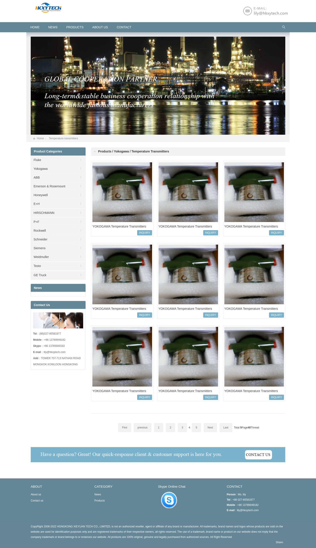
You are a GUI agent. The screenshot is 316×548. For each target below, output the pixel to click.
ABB (37, 177)
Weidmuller (41, 257)
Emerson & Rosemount (49, 186)
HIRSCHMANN (44, 213)
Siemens (39, 248)
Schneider (40, 239)
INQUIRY (144, 232)
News (52, 27)
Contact (124, 27)
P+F (36, 222)
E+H (37, 204)
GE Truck (40, 275)
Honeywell (41, 195)
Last (225, 427)
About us (100, 27)
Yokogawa (41, 168)
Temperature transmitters (63, 138)
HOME (35, 27)
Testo (37, 266)
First (124, 427)
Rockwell (40, 230)
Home (40, 138)
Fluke (37, 160)
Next (210, 427)
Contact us (37, 500)
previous (142, 427)
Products (75, 27)
